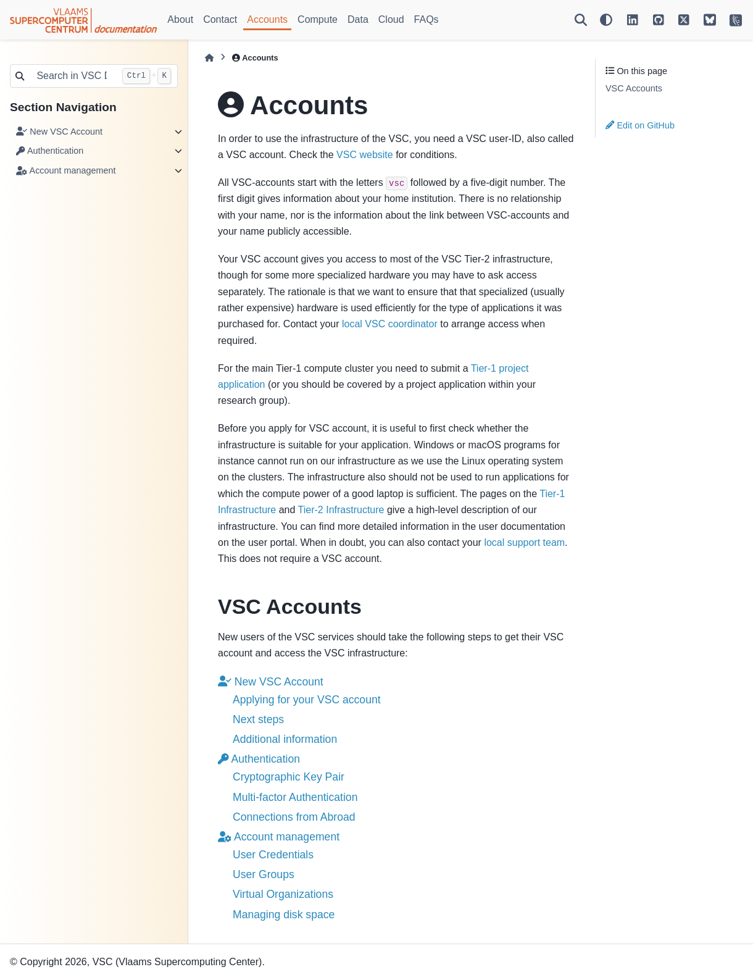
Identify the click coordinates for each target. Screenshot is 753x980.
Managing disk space (284, 914)
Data (357, 19)
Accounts (267, 19)
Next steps (258, 719)
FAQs (426, 19)
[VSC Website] (735, 19)
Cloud (391, 19)
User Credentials (273, 854)
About (180, 19)
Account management (65, 170)
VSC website (364, 154)
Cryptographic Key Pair (288, 777)
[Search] (580, 19)
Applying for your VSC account (307, 699)
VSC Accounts (633, 88)
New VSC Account (59, 131)
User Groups (263, 874)
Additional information (285, 739)
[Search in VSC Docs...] (72, 76)
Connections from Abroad (294, 817)
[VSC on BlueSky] (709, 19)
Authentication (49, 151)
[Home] (209, 57)
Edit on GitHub (640, 125)
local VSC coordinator (390, 324)
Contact (220, 19)
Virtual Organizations (283, 894)
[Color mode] (606, 19)
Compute (317, 19)
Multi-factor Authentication (295, 797)
